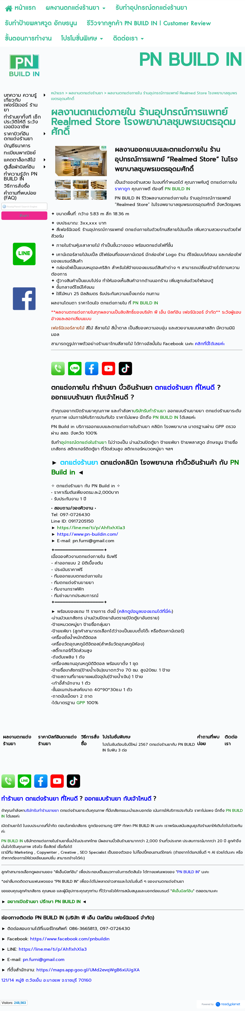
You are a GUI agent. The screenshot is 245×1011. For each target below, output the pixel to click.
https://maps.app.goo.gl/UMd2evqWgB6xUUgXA (88, 970)
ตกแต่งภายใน (188, 149)
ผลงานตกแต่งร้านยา (86, 93)
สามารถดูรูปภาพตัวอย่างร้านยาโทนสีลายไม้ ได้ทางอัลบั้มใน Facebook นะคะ (138, 344)
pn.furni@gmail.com (93, 541)
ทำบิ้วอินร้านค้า (196, 462)
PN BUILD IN (127, 198)
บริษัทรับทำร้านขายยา (41, 810)
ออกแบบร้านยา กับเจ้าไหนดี (89, 397)
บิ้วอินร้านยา (135, 387)
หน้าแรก (57, 93)
